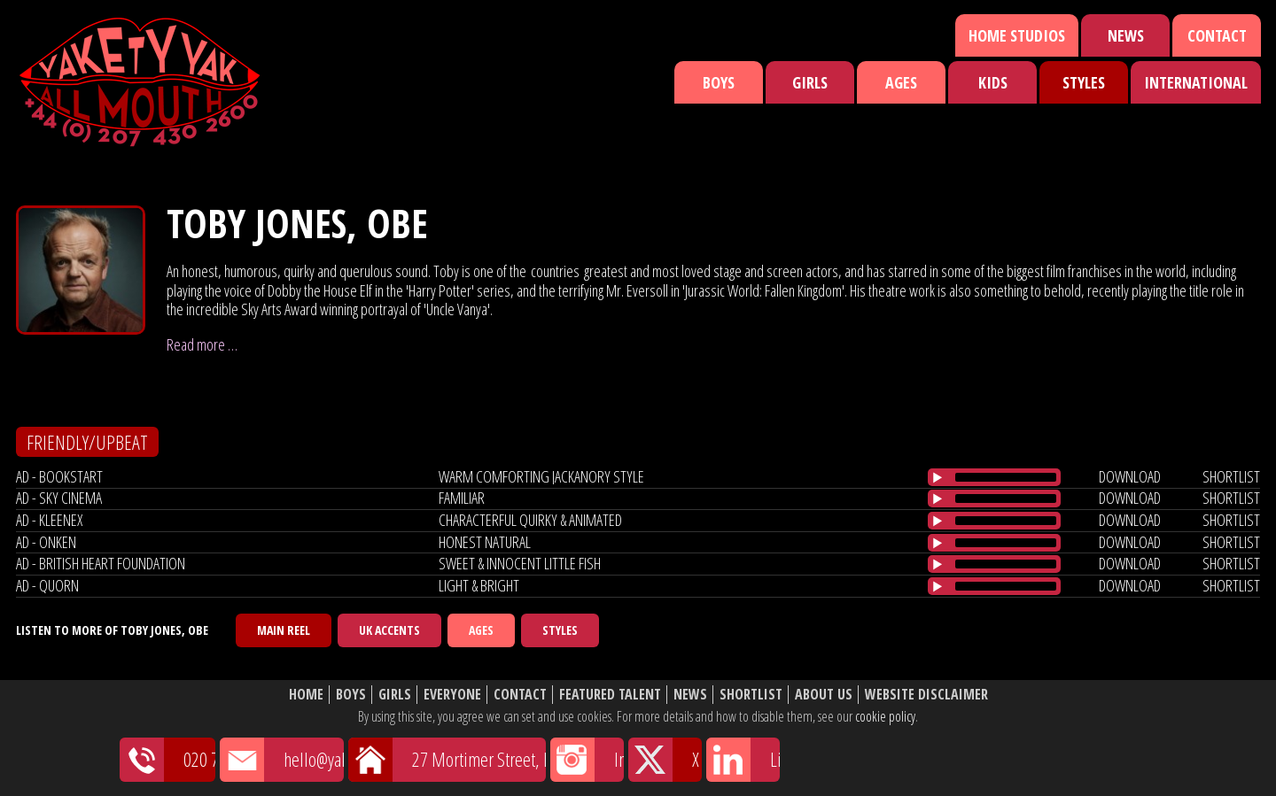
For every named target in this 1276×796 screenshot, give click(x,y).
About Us (823, 694)
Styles (1083, 82)
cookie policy (885, 716)
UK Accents (389, 630)
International (1196, 82)
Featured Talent (610, 694)
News (1126, 35)
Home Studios (1017, 35)
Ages (901, 82)
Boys (719, 82)
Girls (810, 82)
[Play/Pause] (937, 477)
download (1130, 476)
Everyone (452, 694)
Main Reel (283, 630)
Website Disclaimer (926, 694)
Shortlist (751, 694)
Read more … (202, 344)
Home (306, 694)
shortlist (1231, 476)
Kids (993, 82)
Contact (1217, 35)
